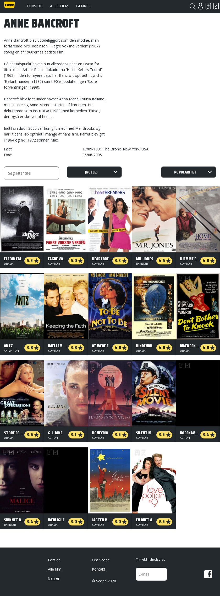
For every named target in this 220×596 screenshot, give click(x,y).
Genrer (83, 5)
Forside (34, 5)
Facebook (208, 574)
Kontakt (98, 569)
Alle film (59, 5)
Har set (216, 6)
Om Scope (101, 559)
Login (200, 6)
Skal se (208, 6)
